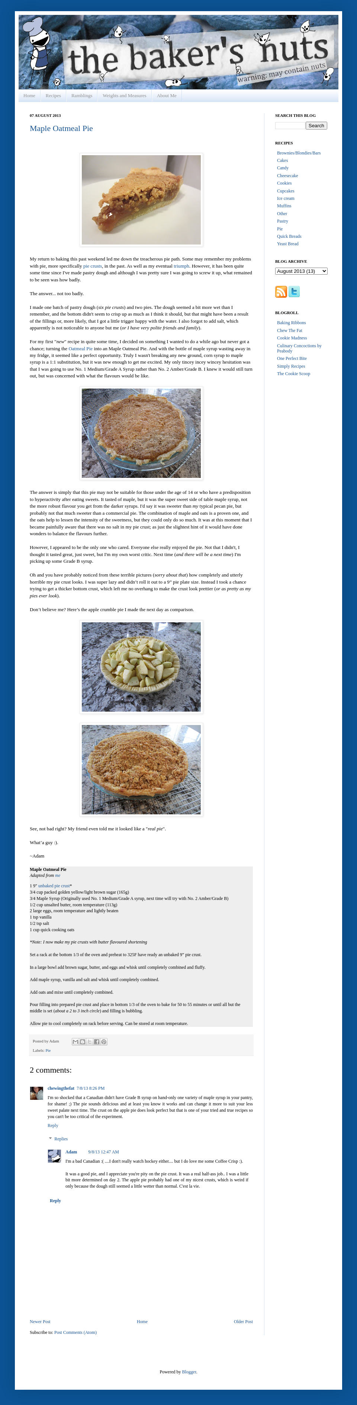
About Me (167, 95)
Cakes (282, 160)
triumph (181, 266)
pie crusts (92, 266)
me (57, 875)
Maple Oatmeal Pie (61, 128)
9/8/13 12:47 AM (103, 1152)
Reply (53, 1125)
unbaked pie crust (54, 885)
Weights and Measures (124, 95)
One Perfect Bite (292, 358)
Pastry (282, 221)
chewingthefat (61, 1088)
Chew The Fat (289, 330)
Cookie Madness (292, 338)
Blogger (189, 1371)
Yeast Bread (288, 243)
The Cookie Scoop (293, 373)
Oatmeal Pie (80, 348)
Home (29, 95)
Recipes (53, 95)
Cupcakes (286, 191)
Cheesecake (287, 175)
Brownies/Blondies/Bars (299, 153)
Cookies (284, 183)
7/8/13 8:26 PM (90, 1088)
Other (282, 213)
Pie (48, 1050)
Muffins (284, 205)
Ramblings (81, 95)
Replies (61, 1138)
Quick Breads (289, 236)
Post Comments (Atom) (75, 1332)
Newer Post (40, 1321)
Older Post (243, 1321)
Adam (71, 1152)
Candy (283, 167)
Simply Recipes (291, 366)
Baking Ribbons (291, 322)
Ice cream (286, 198)
